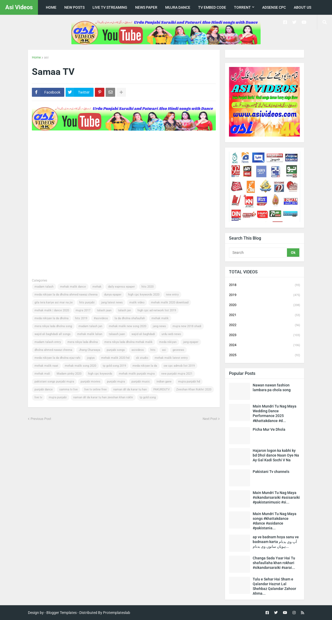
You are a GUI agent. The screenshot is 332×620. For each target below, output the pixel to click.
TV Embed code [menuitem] (212, 7)
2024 (264, 345)
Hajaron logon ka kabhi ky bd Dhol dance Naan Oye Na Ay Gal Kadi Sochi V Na (276, 455)
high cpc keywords (100, 373)
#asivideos (101, 318)
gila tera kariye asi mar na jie (54, 302)
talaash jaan (117, 334)
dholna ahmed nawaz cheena (53, 350)
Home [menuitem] (51, 7)
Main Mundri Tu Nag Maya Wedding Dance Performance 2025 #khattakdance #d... (274, 413)
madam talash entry (48, 342)
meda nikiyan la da (145, 365)
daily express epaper (121, 286)
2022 (264, 325)
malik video (136, 302)
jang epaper (190, 342)
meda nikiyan (168, 342)
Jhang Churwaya (89, 350)
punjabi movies (90, 381)
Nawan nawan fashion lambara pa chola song (272, 387)
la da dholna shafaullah (130, 318)
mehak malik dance (73, 286)
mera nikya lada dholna (82, 342)
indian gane (164, 381)
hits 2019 (81, 318)
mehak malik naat (46, 365)
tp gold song (148, 397)
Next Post (210, 419)
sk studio (142, 358)
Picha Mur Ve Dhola (269, 429)
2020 (264, 305)
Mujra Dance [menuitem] (177, 7)
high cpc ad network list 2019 (157, 310)
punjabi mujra (116, 381)
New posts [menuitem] (74, 7)
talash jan (124, 310)
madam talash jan (90, 326)
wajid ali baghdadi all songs (53, 334)
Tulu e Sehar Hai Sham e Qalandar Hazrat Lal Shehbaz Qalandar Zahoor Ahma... (274, 586)
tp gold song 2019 (114, 365)
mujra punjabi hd (189, 381)
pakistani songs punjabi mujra (54, 381)
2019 (264, 295)
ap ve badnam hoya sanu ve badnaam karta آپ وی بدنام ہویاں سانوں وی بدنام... (276, 542)
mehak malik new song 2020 (127, 326)
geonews (178, 350)
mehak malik (160, 318)
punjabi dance (44, 389)
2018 (264, 285)
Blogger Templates (61, 613)
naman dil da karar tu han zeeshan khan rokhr (103, 397)
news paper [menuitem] (146, 7)
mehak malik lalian (89, 334)
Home (36, 57)
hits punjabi (87, 302)
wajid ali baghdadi (143, 334)
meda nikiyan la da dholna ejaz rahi (57, 358)
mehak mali (42, 373)
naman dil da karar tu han (130, 389)
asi (46, 57)
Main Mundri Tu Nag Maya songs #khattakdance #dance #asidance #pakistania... (274, 521)
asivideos (137, 350)
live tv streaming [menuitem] (109, 7)
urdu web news (171, 334)
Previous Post (41, 419)
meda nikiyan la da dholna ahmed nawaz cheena (66, 294)
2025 (264, 355)
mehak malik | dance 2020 (52, 310)
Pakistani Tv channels (271, 471)
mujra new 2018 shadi (187, 326)
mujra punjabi (58, 397)
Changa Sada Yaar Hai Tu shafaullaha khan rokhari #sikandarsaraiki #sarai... (274, 563)
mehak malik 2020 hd (115, 358)
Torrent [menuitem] (242, 7)
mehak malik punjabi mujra (137, 373)
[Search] (258, 252)
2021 (264, 315)
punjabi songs (116, 350)
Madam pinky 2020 (69, 373)
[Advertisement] (128, 149)
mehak (96, 286)
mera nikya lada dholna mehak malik (128, 342)
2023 (264, 335)
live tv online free (95, 389)
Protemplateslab (116, 613)
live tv (38, 397)
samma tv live (68, 389)
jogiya (91, 358)
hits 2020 (147, 286)
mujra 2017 (83, 310)
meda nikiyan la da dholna (52, 318)
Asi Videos (19, 7)
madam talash (44, 286)
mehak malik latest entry (171, 358)
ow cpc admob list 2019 (179, 365)
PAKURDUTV (161, 389)
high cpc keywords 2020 (143, 294)
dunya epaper (112, 294)
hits (152, 350)
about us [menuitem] (302, 7)
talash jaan (104, 310)
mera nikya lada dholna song (53, 326)
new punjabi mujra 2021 (176, 373)
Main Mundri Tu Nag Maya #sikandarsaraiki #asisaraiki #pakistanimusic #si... (276, 497)
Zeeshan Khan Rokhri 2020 (193, 389)
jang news (159, 326)
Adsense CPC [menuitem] (274, 7)
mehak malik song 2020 (80, 365)
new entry (172, 294)
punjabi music (140, 381)
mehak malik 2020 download (169, 302)
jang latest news (112, 302)
